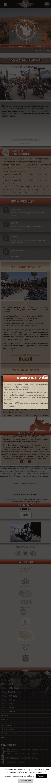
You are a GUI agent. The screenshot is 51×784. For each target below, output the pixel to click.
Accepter (41, 776)
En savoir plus (25, 780)
